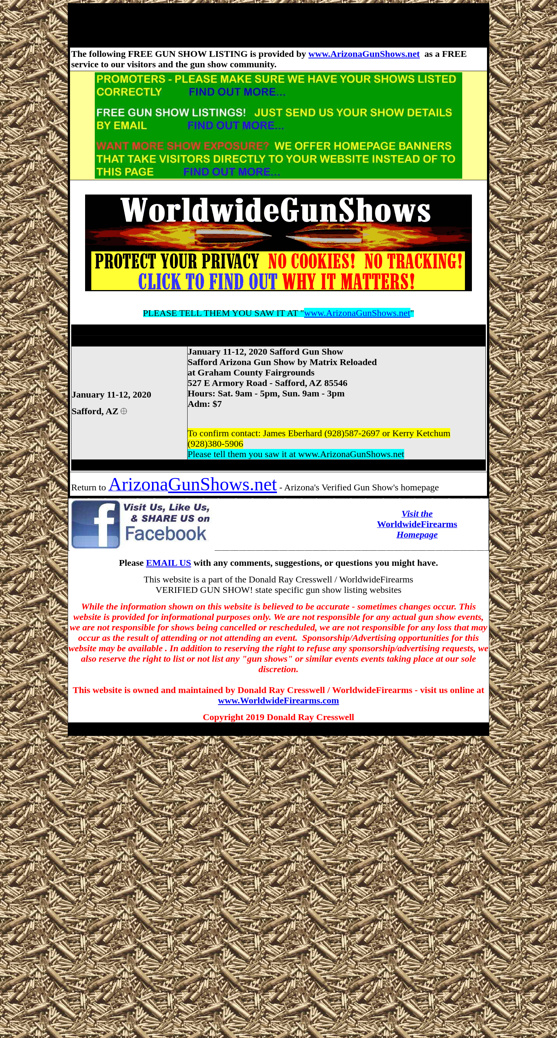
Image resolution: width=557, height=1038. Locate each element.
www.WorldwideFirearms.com (278, 700)
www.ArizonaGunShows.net (364, 54)
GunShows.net (222, 484)
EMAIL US (168, 563)
